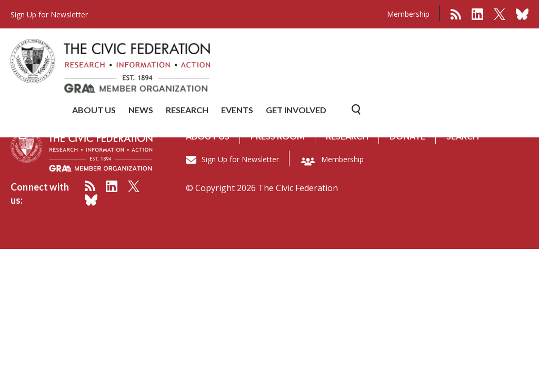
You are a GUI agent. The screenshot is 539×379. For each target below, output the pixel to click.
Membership (408, 14)
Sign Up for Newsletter (240, 159)
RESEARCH (187, 110)
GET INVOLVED (296, 110)
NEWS (140, 110)
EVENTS (237, 110)
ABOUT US (94, 110)
